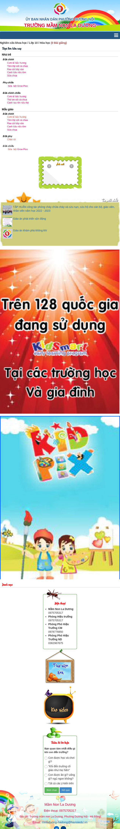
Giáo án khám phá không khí (30, 230)
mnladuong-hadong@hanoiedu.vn (64, 822)
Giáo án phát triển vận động (29, 218)
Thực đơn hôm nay (11, 48)
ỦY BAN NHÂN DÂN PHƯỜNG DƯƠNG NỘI (60, 19)
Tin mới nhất (110, 200)
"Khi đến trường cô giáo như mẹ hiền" (57, 768)
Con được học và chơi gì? (59, 759)
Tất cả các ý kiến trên (59, 783)
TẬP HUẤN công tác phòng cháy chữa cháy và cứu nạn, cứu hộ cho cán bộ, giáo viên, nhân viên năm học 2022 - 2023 (64, 208)
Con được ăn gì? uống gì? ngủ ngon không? (59, 776)
